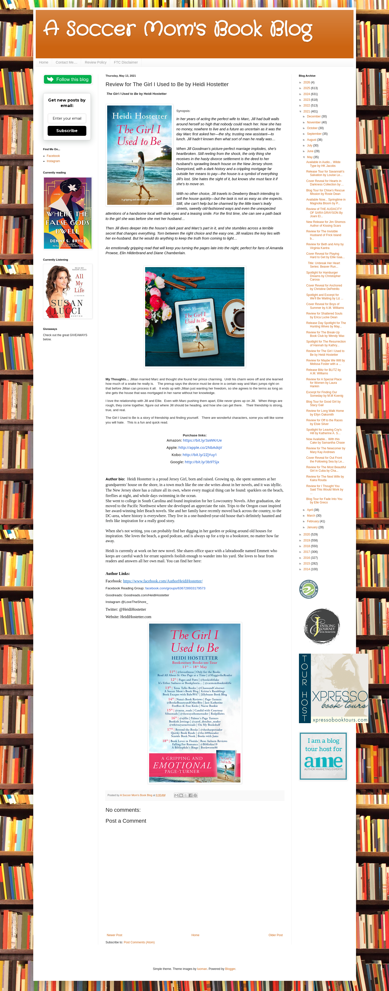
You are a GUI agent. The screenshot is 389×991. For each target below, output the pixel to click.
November (314, 122)
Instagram (53, 161)
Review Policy (95, 62)
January (312, 527)
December (314, 116)
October (312, 128)
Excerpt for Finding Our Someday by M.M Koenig (324, 393)
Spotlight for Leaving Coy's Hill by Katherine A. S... (323, 431)
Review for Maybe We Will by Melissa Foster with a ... (325, 362)
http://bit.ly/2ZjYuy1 (200, 454)
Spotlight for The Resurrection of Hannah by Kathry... (326, 343)
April (310, 510)
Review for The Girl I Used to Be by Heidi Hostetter (325, 352)
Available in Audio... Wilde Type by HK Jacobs (323, 163)
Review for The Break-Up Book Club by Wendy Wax (325, 334)
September (314, 134)
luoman (202, 969)
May (310, 157)
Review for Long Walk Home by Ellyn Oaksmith (325, 412)
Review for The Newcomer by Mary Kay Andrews (325, 450)
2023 (307, 100)
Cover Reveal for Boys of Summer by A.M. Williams (325, 305)
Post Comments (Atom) (139, 942)
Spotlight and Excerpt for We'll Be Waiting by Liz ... (324, 296)
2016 (307, 558)
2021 (307, 111)
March (311, 515)
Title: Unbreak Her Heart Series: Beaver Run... (323, 264)
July (310, 145)
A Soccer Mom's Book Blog (177, 30)
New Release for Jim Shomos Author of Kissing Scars (325, 223)
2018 (307, 546)
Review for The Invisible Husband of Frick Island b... (323, 235)
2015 (307, 563)
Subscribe (67, 130)
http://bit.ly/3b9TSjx (202, 461)
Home (43, 62)
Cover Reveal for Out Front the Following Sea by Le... (325, 459)
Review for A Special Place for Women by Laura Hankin (324, 383)
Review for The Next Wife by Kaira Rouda (325, 478)
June (310, 151)
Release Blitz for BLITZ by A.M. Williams (323, 371)
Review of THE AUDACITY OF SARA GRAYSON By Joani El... (324, 212)
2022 (307, 105)
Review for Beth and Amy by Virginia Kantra (325, 246)
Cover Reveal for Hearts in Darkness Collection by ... (325, 182)
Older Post (276, 935)
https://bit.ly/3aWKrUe (202, 440)
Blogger (230, 969)
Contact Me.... (66, 62)
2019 (307, 540)
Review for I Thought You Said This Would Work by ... (324, 489)
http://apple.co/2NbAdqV (200, 447)
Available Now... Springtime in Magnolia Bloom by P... (326, 201)
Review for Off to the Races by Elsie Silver (324, 422)
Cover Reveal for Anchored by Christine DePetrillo (324, 287)
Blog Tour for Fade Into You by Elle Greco (324, 500)
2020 (307, 534)
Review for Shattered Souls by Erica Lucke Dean (324, 315)
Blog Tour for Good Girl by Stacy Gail (323, 403)
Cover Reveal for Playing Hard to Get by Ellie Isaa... (325, 255)
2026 (307, 82)
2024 (307, 94)
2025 (307, 88)
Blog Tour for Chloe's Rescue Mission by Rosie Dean (325, 192)
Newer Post (114, 935)
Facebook (53, 156)
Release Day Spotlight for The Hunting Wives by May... (326, 324)
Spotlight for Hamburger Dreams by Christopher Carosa (323, 276)
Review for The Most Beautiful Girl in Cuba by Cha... (326, 468)
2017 (307, 552)
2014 (307, 569)
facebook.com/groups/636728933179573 (175, 588)
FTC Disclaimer (126, 62)
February (313, 521)
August (312, 140)
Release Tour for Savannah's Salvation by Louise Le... (325, 173)
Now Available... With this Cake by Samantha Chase (325, 440)
